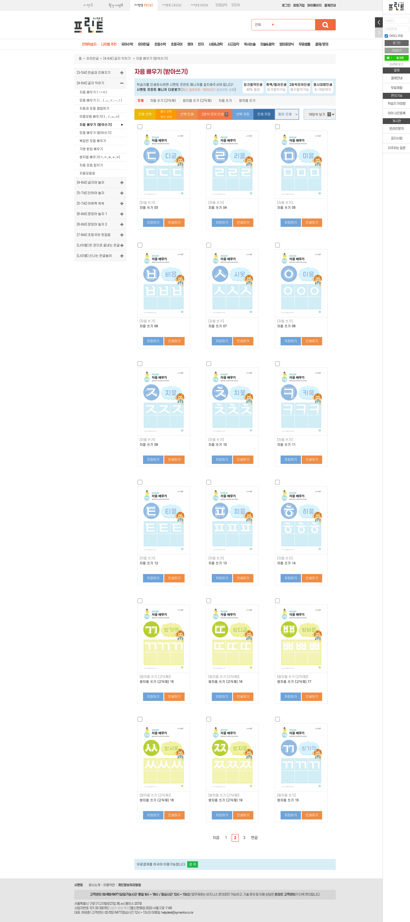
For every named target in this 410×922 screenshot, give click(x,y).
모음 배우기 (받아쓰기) (95, 133)
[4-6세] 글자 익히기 (117, 58)
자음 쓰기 (225, 101)
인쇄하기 (174, 222)
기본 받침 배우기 (91, 149)
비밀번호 (391, 29)
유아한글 (92, 58)
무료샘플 (304, 44)
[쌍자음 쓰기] (286, 795)
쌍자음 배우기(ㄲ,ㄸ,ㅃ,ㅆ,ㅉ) (99, 157)
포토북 (235, 5)
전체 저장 (264, 114)
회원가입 (299, 5)
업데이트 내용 (226, 90)
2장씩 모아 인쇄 (215, 114)
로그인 (286, 5)
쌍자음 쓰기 (247, 101)
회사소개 (94, 885)
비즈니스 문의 (215, 894)
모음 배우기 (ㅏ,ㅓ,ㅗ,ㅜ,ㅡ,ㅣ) (100, 100)
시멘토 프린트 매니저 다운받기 (159, 90)
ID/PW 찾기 (396, 64)
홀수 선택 (166, 111)
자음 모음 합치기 (91, 165)
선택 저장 (242, 114)
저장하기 (153, 222)
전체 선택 (145, 114)
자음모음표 (87, 173)
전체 (141, 101)
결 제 (192, 864)
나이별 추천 (108, 44)
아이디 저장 (394, 36)
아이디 (390, 21)
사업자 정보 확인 (118, 908)
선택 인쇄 (187, 114)
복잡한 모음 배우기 (92, 141)
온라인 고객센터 (285, 894)
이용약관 (109, 885)
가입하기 (396, 50)
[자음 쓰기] (147, 203)
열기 (379, 22)
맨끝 (254, 837)
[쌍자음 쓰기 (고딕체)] (155, 677)
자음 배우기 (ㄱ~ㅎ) (93, 92)
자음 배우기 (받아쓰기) (95, 125)
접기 (379, 32)
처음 (216, 837)
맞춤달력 (221, 5)
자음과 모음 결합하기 (94, 108)
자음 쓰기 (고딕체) (163, 101)
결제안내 (330, 5)
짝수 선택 (166, 117)
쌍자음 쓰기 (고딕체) (197, 101)
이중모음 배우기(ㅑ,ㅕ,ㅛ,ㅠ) (99, 117)
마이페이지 (314, 5)
